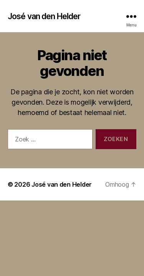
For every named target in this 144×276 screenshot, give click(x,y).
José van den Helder (44, 16)
